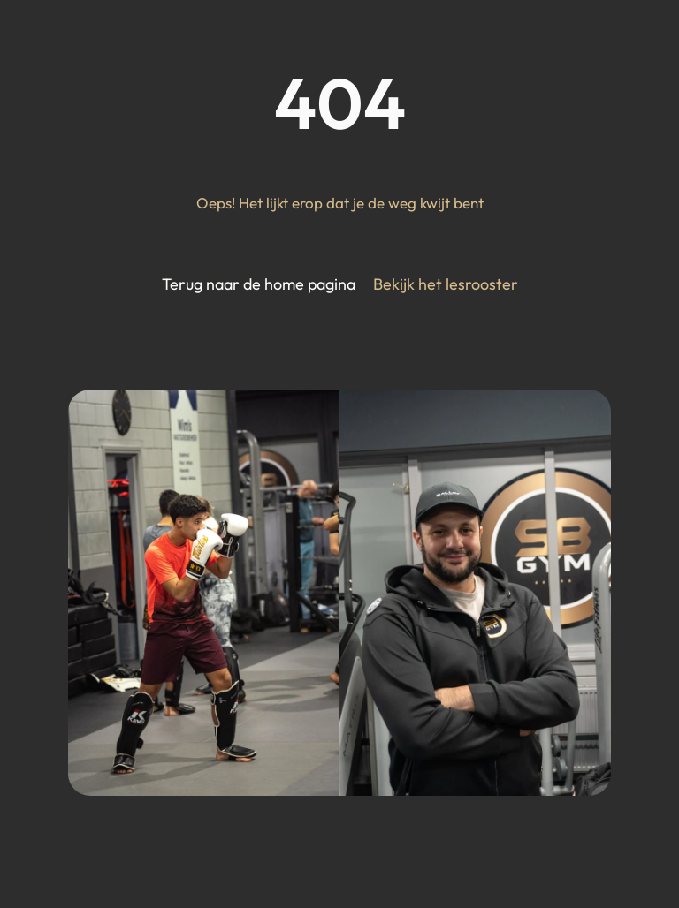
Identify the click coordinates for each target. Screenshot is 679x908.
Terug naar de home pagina (258, 284)
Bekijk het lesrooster (445, 284)
